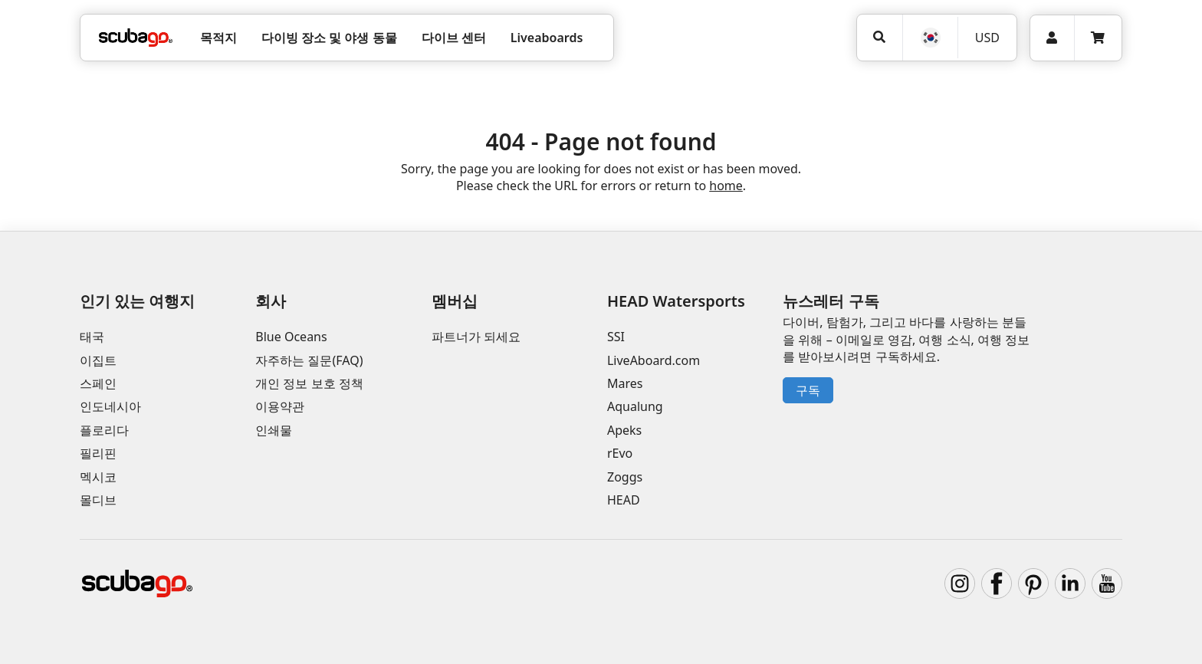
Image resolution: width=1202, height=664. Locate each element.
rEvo (619, 453)
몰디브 (98, 499)
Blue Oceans (291, 336)
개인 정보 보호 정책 (309, 383)
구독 (808, 390)
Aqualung (635, 406)
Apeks (624, 430)
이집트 (98, 360)
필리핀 (98, 453)
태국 (92, 336)
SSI (616, 336)
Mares (624, 383)
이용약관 (279, 406)
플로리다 (104, 430)
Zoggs (624, 476)
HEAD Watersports (676, 301)
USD (987, 37)
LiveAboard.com (653, 360)
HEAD (623, 499)
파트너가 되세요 (476, 336)
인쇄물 (273, 430)
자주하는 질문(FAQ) (309, 360)
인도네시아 (110, 406)
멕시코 (98, 476)
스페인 (98, 383)
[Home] (135, 37)
